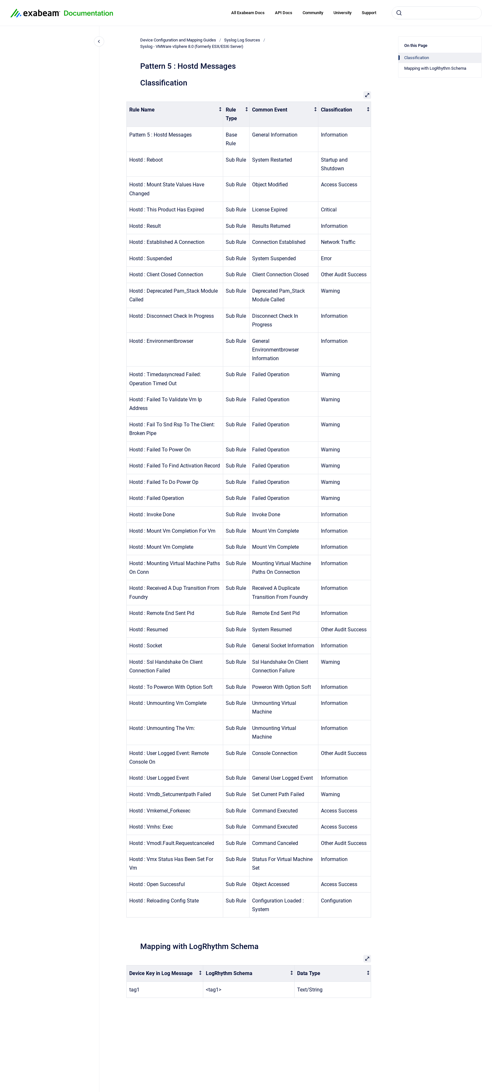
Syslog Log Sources (242, 40)
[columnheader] (175, 114)
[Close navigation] (99, 41)
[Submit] (399, 13)
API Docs (283, 12)
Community (313, 12)
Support (369, 12)
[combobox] (436, 13)
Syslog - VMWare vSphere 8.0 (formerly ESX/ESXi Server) (191, 46)
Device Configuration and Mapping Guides (178, 40)
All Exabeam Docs (248, 12)
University (342, 12)
